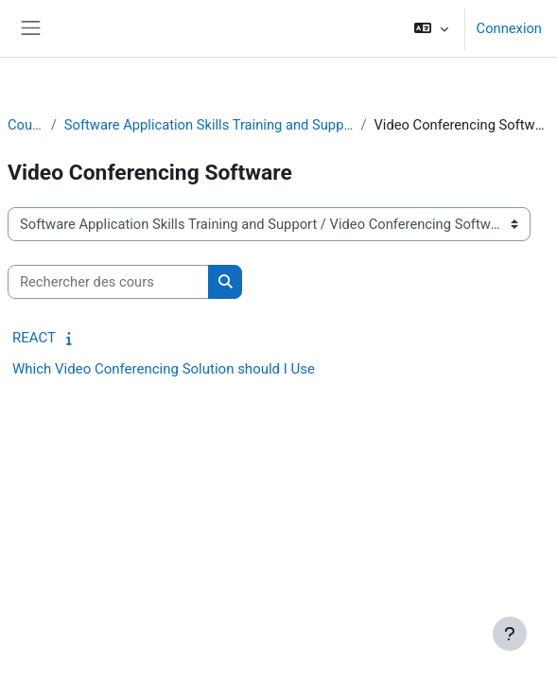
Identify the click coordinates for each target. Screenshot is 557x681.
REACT (34, 337)
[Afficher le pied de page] (510, 634)
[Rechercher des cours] (108, 282)
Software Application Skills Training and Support (209, 124)
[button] (431, 28)
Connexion (509, 28)
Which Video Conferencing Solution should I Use (163, 368)
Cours (26, 124)
